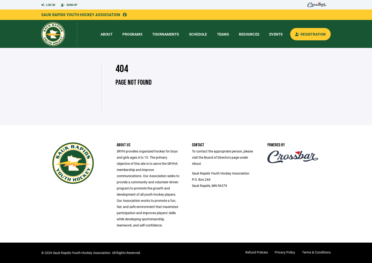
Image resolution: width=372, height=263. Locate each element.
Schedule (198, 34)
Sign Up (69, 5)
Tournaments (165, 34)
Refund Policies (256, 252)
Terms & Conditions (316, 252)
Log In (48, 5)
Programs (132, 34)
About (106, 34)
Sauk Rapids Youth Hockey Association (80, 14)
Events (276, 34)
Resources (249, 34)
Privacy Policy (285, 252)
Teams (223, 34)
